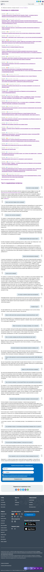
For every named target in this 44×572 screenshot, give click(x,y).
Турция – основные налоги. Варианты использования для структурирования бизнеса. (21, 129)
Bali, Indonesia (3, 539)
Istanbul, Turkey (3, 534)
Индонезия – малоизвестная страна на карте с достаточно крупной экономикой (22, 37)
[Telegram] (34, 568)
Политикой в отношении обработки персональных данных (14, 476)
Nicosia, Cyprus (3, 518)
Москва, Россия (3, 513)
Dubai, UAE (3, 532)
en (15, 528)
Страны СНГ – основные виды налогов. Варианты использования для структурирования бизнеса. (19, 92)
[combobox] (3, 472)
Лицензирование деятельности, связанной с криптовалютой (17, 159)
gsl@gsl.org (6, 198)
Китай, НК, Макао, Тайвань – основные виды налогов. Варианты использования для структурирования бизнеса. (21, 164)
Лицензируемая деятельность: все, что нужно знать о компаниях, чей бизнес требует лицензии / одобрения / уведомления (21, 103)
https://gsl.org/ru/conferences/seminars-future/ (11, 192)
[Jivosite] (25, 568)
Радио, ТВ (17, 504)
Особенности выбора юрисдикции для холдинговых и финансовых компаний (21, 33)
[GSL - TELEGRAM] (15, 521)
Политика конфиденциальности (6, 565)
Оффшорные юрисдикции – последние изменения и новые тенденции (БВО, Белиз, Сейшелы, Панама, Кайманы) (21, 135)
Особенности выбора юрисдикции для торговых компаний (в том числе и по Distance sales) (21, 86)
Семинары (31, 502)
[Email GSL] (41, 568)
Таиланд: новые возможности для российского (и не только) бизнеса (19, 76)
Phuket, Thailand (3, 541)
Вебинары (31, 504)
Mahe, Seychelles (4, 525)
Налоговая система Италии (9, 149)
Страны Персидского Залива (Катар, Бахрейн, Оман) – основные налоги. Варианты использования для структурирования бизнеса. (20, 16)
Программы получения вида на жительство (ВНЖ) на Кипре (17, 145)
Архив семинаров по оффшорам (8, 179)
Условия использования (5, 563)
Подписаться (30, 514)
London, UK (3, 516)
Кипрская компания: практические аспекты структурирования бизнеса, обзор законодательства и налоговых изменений (21, 176)
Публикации (17, 502)
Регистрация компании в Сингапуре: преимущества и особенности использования (18, 64)
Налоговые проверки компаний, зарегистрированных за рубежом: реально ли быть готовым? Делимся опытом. (21, 119)
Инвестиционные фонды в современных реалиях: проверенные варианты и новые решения (21, 28)
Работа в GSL (3, 504)
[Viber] (37, 568)
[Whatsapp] (31, 568)
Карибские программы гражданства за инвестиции (15, 124)
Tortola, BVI (3, 520)
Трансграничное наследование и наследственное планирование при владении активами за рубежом (21, 108)
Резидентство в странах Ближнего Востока (13, 47)
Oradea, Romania (4, 527)
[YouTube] (12, 521)
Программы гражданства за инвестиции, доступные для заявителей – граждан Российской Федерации (22, 154)
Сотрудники (3, 502)
